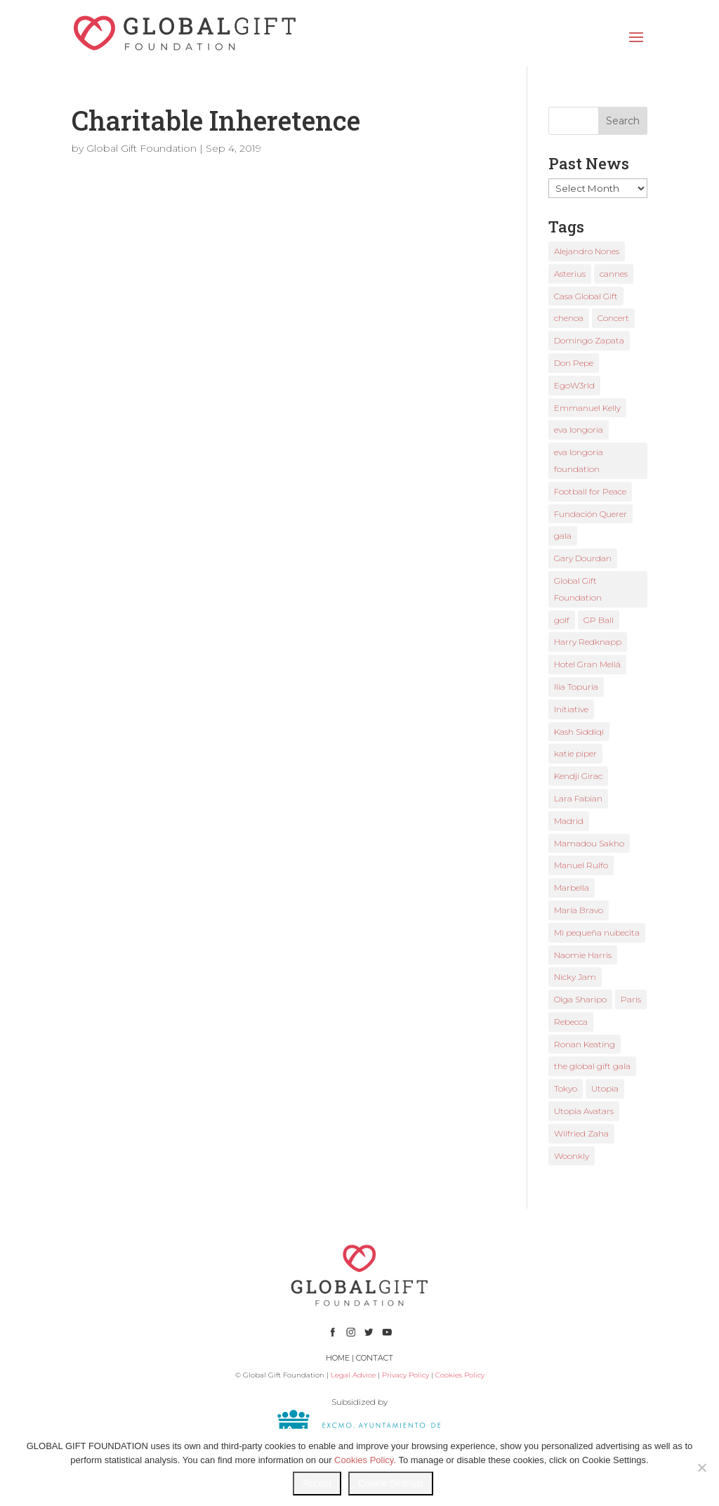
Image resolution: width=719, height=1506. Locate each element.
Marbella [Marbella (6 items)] (571, 887)
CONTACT (374, 1358)
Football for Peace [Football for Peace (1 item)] (590, 491)
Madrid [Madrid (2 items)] (568, 821)
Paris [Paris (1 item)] (631, 999)
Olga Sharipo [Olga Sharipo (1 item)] (580, 999)
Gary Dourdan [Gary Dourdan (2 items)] (583, 558)
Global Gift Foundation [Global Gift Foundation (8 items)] (578, 589)
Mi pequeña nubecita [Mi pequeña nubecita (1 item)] (597, 932)
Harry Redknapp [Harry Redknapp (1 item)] (587, 641)
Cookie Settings (390, 1483)
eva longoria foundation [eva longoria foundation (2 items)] (578, 460)
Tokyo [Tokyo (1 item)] (565, 1088)
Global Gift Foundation (141, 148)
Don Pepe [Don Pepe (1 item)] (573, 363)
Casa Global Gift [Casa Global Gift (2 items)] (586, 296)
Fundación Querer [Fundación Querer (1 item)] (590, 514)
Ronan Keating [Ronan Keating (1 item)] (584, 1044)
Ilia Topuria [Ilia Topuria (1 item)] (576, 686)
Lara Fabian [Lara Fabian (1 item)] (578, 798)
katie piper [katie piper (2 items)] (575, 753)
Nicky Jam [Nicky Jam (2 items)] (575, 976)
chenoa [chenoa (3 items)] (568, 318)
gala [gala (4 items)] (563, 535)
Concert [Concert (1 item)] (613, 318)
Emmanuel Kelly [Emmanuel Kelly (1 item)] (587, 407)
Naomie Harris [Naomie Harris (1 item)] (583, 955)
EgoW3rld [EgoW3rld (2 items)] (574, 385)
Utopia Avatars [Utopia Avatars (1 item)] (584, 1111)
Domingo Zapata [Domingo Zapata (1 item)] (589, 340)
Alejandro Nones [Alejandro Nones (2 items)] (586, 251)
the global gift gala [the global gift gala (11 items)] (592, 1066)
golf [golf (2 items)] (561, 620)
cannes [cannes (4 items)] (614, 273)
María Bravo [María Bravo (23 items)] (578, 910)
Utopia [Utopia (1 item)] (605, 1088)
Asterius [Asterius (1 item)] (570, 273)
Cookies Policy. (365, 1460)
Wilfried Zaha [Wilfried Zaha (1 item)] (581, 1133)
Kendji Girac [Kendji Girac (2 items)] (578, 776)
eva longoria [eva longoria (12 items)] (578, 429)
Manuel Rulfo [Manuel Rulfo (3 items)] (581, 865)
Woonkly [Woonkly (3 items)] (571, 1156)
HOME (338, 1358)
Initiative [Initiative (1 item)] (571, 709)
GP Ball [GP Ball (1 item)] (598, 620)
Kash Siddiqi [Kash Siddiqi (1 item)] (579, 731)
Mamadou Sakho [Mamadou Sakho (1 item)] (589, 843)
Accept (317, 1483)
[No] (701, 1467)
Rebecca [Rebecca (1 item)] (571, 1021)
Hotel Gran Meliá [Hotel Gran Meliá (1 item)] (587, 664)
